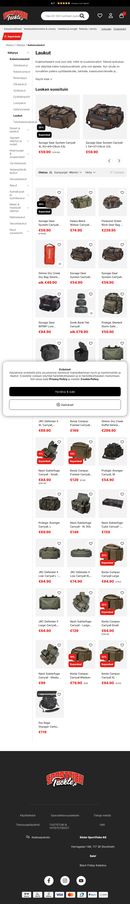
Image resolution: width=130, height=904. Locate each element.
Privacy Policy (58, 379)
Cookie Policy (89, 379)
